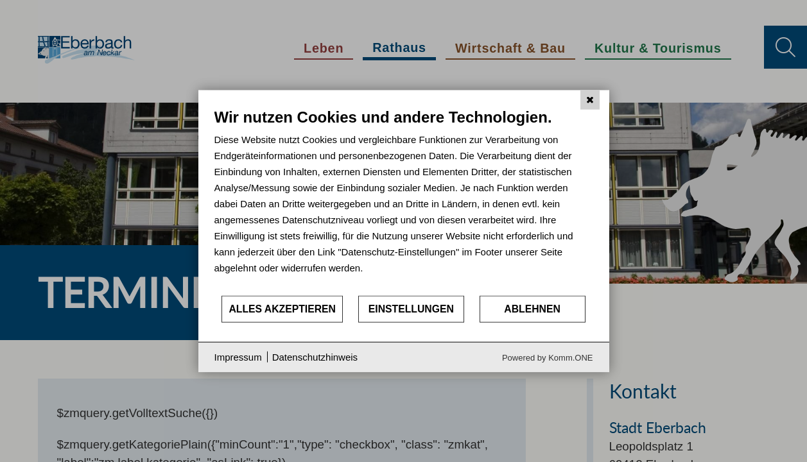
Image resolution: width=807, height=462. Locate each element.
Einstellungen (411, 309)
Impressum (238, 357)
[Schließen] (590, 100)
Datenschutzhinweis (315, 357)
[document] (403, 201)
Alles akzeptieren (282, 309)
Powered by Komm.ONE (547, 357)
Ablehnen (532, 309)
